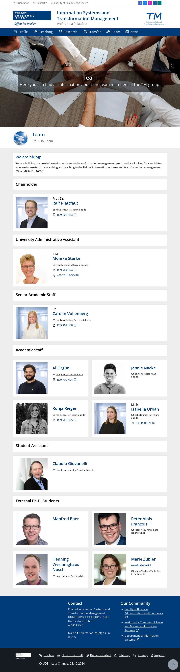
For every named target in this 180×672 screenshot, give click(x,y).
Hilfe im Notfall (70, 655)
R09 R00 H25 (65, 420)
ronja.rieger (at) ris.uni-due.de (70, 415)
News (132, 31)
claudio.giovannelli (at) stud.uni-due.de (75, 470)
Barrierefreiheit (98, 655)
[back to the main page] (154, 18)
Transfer (92, 31)
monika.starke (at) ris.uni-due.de (72, 265)
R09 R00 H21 (143, 423)
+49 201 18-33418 (68, 275)
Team (113, 31)
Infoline (46, 655)
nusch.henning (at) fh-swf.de (70, 576)
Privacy (140, 655)
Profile (21, 31)
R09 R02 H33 (65, 215)
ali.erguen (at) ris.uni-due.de (69, 374)
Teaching (43, 31)
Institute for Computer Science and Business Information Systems (144, 626)
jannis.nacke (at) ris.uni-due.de (144, 375)
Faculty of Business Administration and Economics (144, 611)
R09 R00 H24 (65, 379)
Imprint (158, 655)
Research (68, 31)
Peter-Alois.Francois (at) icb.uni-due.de (144, 531)
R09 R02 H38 (65, 325)
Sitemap (122, 655)
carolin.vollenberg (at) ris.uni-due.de (73, 320)
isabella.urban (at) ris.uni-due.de (145, 416)
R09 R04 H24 (65, 270)
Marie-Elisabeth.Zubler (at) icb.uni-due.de (145, 573)
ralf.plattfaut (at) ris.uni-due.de (71, 209)
